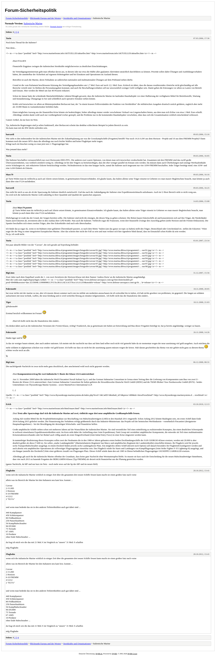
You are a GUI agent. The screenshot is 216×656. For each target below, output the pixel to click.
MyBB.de (99, 654)
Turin (8, 38)
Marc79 (9, 174)
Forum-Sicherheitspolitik (31, 10)
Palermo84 (11, 289)
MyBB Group (132, 654)
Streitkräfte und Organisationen (77, 18)
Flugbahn (10, 470)
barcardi (10, 134)
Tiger (8, 302)
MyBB (114, 654)
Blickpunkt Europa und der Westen (45, 18)
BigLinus (10, 273)
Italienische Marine (33, 23)
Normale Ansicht (56, 27)
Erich (8, 404)
